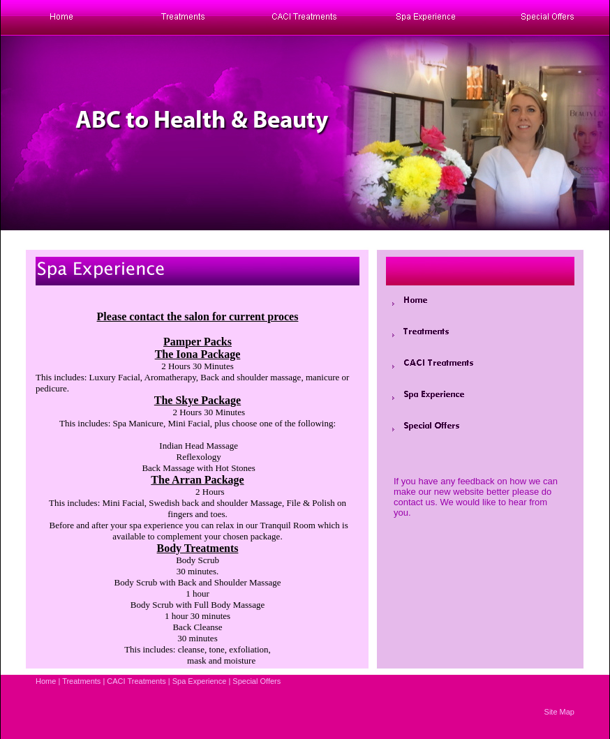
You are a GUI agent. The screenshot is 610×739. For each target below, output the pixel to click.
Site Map (559, 712)
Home (46, 681)
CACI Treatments (136, 681)
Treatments (81, 681)
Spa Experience (199, 681)
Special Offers (256, 681)
